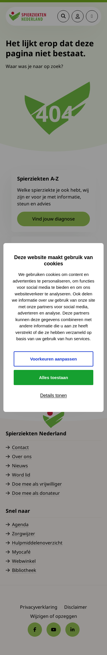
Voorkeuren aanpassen (53, 358)
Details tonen (53, 395)
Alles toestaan (53, 377)
